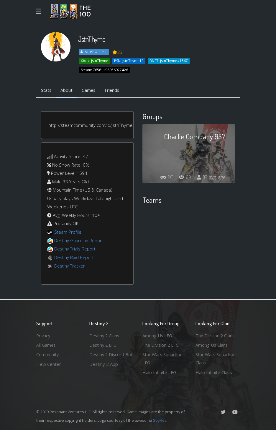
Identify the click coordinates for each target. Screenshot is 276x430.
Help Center (48, 364)
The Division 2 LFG (161, 345)
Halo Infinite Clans (214, 372)
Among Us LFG (157, 335)
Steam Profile (67, 232)
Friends (113, 90)
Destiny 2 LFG (103, 345)
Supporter (94, 52)
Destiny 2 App (103, 372)
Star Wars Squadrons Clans (217, 358)
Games (90, 90)
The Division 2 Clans (216, 335)
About (67, 90)
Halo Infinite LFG (159, 372)
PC (166, 177)
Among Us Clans (212, 345)
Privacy (43, 335)
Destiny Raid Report (74, 257)
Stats (46, 90)
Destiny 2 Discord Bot (107, 358)
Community (47, 354)
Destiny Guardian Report (79, 240)
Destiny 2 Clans (105, 335)
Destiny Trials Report (75, 249)
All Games (46, 345)
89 (185, 177)
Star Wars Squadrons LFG (163, 358)
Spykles (160, 420)
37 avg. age (211, 177)
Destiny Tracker (69, 266)
